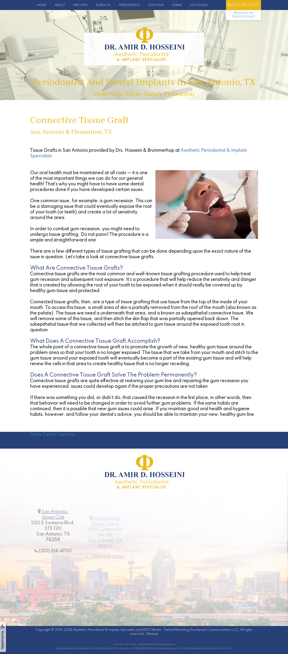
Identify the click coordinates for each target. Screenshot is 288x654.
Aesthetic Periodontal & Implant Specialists (104, 630)
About (59, 5)
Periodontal (129, 5)
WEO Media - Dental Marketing (165, 630)
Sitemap (152, 634)
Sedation (156, 5)
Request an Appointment (243, 14)
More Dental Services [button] (52, 434)
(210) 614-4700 (243, 5)
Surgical (103, 5)
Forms (177, 5)
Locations (199, 5)
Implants (80, 5)
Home (41, 5)
